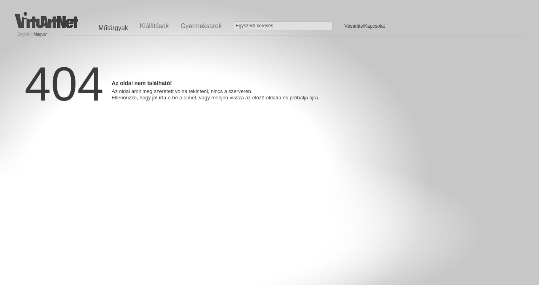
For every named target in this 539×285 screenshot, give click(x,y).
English (23, 34)
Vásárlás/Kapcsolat (364, 26)
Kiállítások (154, 26)
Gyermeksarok (201, 26)
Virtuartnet (46, 20)
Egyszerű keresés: (255, 25)
